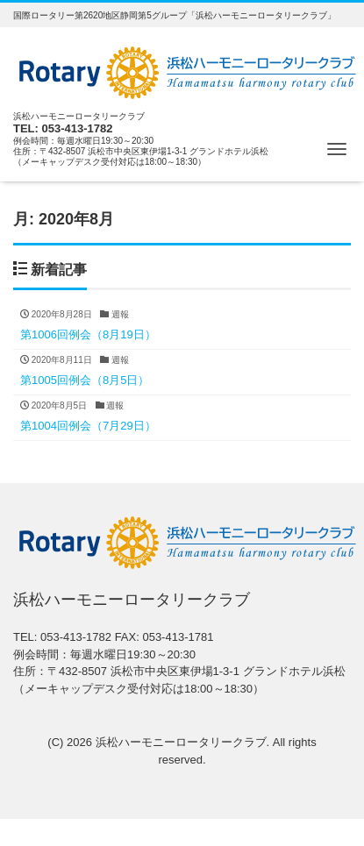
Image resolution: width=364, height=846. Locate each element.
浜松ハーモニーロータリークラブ (181, 742)
